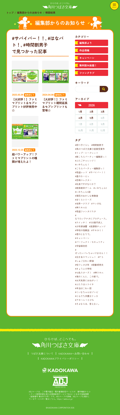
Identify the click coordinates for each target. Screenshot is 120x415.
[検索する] (104, 89)
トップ (10, 12)
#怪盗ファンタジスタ (85, 211)
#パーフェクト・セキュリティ (90, 242)
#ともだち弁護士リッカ (86, 296)
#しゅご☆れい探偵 (84, 260)
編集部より (85, 43)
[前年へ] (80, 105)
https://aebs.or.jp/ (65, 399)
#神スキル (98, 272)
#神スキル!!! (81, 207)
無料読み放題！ (88, 65)
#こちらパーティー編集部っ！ (90, 168)
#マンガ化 (96, 203)
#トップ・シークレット (86, 152)
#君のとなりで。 (83, 234)
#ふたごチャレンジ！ (85, 160)
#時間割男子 (97, 145)
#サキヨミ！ (97, 230)
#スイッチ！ (81, 222)
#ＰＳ (100, 256)
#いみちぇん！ (82, 164)
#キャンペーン (82, 238)
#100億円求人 (95, 222)
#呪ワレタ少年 (82, 264)
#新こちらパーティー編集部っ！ (91, 156)
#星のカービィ (82, 176)
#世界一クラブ (82, 203)
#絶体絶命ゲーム (83, 187)
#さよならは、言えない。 (87, 303)
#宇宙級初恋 (81, 245)
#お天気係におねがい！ (86, 280)
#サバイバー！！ (97, 172)
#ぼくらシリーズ (83, 199)
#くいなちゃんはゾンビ (86, 292)
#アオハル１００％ (84, 299)
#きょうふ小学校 (83, 268)
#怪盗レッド (81, 172)
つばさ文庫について (42, 353)
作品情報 (84, 50)
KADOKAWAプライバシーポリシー (60, 358)
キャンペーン (86, 58)
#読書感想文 (97, 264)
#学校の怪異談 (82, 230)
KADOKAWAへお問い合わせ (74, 353)
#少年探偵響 (81, 226)
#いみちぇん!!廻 (83, 191)
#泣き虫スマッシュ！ (85, 256)
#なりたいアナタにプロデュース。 (91, 217)
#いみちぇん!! (100, 187)
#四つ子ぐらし (82, 145)
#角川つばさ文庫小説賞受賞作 (90, 148)
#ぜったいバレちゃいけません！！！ (92, 251)
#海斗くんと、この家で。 (87, 276)
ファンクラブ (86, 73)
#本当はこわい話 (83, 288)
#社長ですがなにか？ (85, 184)
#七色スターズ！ (83, 272)
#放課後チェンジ (97, 226)
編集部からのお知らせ (29, 12)
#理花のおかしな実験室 (86, 195)
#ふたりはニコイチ (84, 284)
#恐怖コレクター (83, 180)
